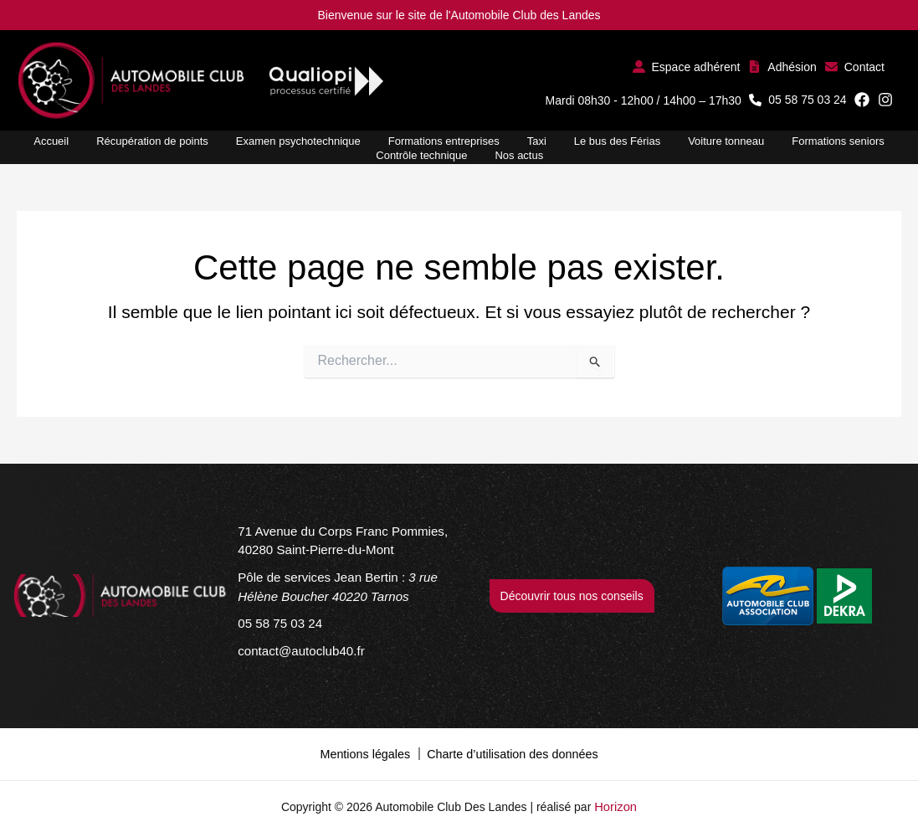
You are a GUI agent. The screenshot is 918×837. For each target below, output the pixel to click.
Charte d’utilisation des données (511, 751)
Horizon (616, 803)
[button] (687, 66)
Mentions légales (367, 751)
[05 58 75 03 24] (276, 625)
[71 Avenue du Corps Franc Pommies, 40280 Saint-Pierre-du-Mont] (346, 546)
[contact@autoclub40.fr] (296, 651)
